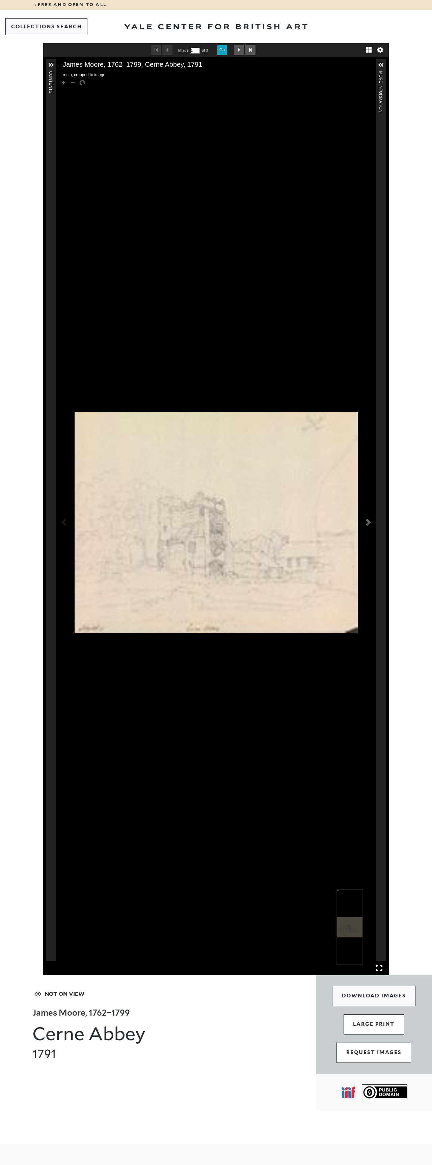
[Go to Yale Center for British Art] (215, 26)
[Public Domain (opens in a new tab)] (384, 1092)
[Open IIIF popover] (348, 1092)
